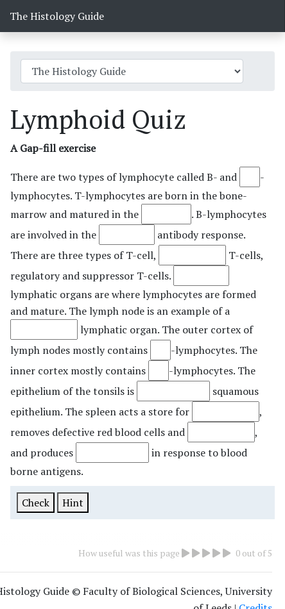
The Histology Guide (57, 16)
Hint (72, 503)
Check (35, 503)
